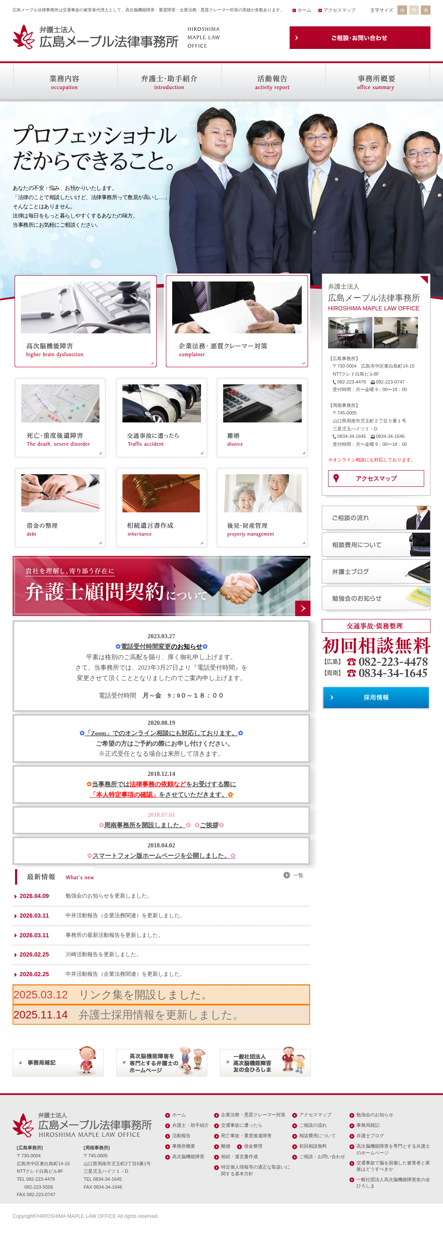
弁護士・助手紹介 (190, 1125)
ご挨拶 (209, 825)
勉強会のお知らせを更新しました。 (109, 896)
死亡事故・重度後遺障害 (246, 1135)
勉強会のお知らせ (374, 1114)
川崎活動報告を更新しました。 (104, 954)
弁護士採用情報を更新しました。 (161, 1014)
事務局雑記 (367, 1125)
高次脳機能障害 (188, 1156)
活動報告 (181, 1135)
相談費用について (317, 1135)
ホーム (304, 10)
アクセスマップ (339, 10)
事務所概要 (183, 1146)
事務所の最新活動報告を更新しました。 (114, 935)
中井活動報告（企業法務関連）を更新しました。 (125, 915)
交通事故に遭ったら (241, 1125)
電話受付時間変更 (146, 646)
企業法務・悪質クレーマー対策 (253, 1114)
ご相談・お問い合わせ (322, 1156)
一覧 (298, 875)
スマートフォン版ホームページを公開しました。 (161, 855)
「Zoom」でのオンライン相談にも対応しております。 (161, 733)
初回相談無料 (313, 1146)
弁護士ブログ (370, 1135)
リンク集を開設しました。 (145, 994)
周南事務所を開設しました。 (145, 825)
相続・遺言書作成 (239, 1156)
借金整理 (253, 1146)
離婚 (225, 1146)
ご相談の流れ (313, 1125)
